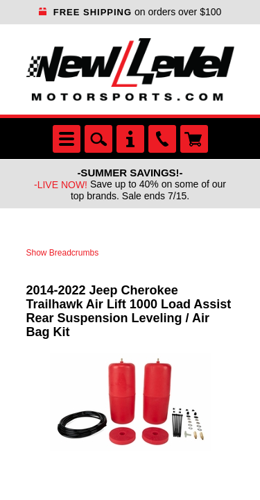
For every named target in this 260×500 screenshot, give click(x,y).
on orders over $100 (130, 11)
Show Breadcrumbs (62, 253)
